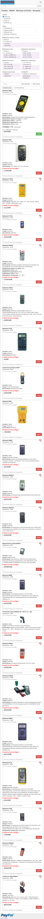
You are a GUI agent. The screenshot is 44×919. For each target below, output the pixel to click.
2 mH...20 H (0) (26, 55)
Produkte (5, 10)
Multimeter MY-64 (7, 762)
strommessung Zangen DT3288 (11, 367)
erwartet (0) (25, 78)
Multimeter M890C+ (7, 718)
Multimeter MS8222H (8, 507)
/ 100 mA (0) (6, 45)
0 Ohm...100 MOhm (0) (9, 57)
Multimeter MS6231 (7, 287)
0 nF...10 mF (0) (7, 64)
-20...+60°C (26, 62)
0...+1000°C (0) (26, 66)
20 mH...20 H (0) (27, 57)
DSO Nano (7, 22)
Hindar (6, 16)
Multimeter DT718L (7, 216)
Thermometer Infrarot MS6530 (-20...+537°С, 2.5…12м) (17, 611)
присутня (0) (7, 76)
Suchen (39, 6)
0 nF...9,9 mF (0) (8, 68)
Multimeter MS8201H (8, 475)
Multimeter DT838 (7, 808)
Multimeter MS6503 (7, 245)
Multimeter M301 (7, 401)
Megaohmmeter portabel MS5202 (11, 543)
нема (6, 39)
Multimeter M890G (7, 440)
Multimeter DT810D (7, 179)
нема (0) (6, 74)
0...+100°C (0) (26, 68)
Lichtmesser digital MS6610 (10, 876)
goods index (4, 918)
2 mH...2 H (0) (26, 53)
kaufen (39, 134)
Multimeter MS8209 (7, 675)
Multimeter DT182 (7, 328)
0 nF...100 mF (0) (8, 66)
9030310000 (26, 64)
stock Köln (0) (26, 76)
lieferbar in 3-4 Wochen (29, 74)
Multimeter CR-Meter (10, 34)
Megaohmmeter (8, 30)
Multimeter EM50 (7, 90)
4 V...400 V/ (7, 41)
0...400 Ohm (7, 53)
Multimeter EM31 (7, 140)
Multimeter (7, 32)
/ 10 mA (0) (6, 43)
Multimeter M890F (7, 575)
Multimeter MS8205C (8, 843)
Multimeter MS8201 (7, 643)
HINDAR (12, 10)
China (6, 20)
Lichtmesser (7, 28)
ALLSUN (6, 18)
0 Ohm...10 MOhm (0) (9, 55)
